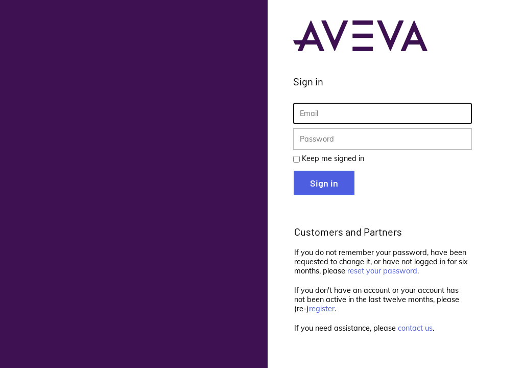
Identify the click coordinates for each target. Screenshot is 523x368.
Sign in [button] (324, 183)
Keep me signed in (333, 158)
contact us (415, 328)
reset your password (382, 270)
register (322, 308)
